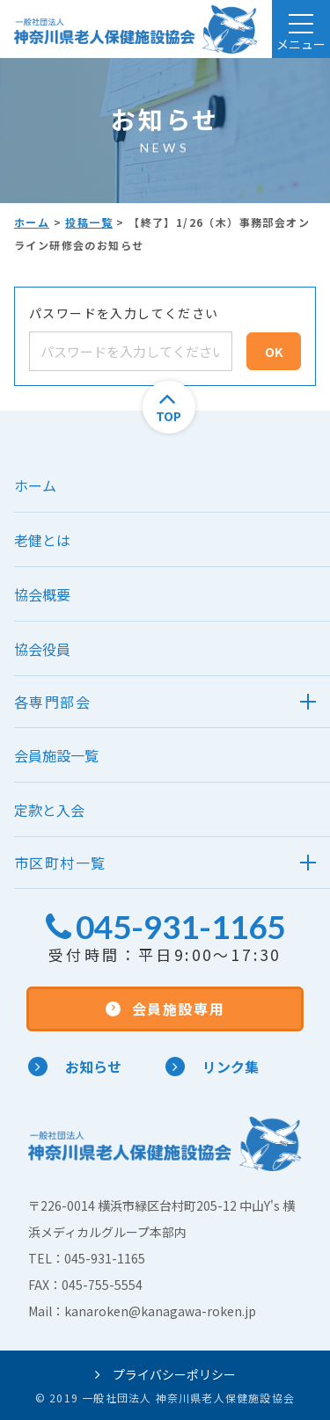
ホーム (31, 222)
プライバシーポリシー (165, 1374)
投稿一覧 (89, 222)
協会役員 (42, 648)
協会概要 (42, 594)
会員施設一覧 (56, 755)
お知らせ (74, 1066)
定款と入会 (49, 809)
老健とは (42, 539)
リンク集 (212, 1066)
